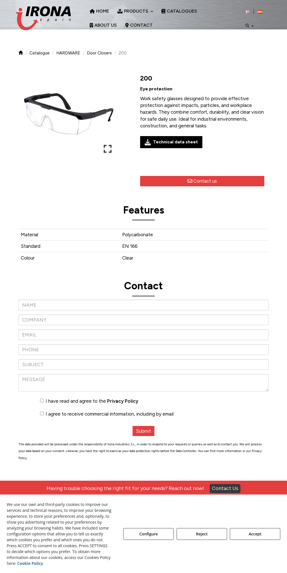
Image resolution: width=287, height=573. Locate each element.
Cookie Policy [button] (30, 563)
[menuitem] (99, 11)
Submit (143, 431)
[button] (43, 18)
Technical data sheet (171, 142)
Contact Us (225, 488)
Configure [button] (148, 534)
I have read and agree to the (89, 401)
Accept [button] (255, 534)
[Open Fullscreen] (108, 149)
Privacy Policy (122, 401)
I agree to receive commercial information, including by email (106, 414)
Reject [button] (201, 534)
